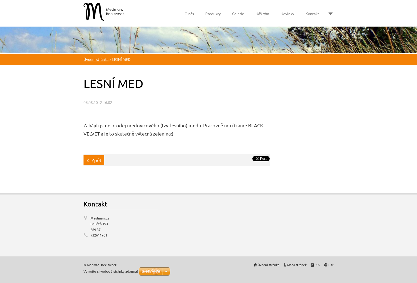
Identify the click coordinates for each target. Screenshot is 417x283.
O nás (189, 13)
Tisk (330, 265)
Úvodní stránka (96, 59)
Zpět (96, 160)
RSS (317, 265)
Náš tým (262, 13)
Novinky (287, 13)
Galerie (238, 13)
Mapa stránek (297, 265)
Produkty (213, 13)
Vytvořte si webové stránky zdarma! (111, 271)
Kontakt (312, 13)
